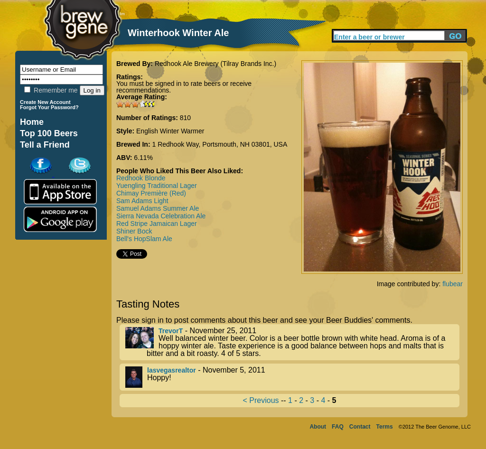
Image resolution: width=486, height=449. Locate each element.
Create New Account (45, 102)
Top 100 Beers (49, 133)
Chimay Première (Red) (151, 193)
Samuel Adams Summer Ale (157, 208)
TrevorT (171, 331)
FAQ (338, 426)
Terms (384, 426)
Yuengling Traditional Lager (156, 185)
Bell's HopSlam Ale (144, 239)
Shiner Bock (134, 231)
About (317, 426)
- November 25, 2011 (292, 342)
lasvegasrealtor (171, 370)
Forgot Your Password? (49, 107)
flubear (452, 284)
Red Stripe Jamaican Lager (156, 223)
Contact (360, 426)
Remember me (50, 90)
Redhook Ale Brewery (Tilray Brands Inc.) (215, 63)
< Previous (261, 400)
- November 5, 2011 (292, 377)
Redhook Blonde (141, 178)
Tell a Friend (45, 145)
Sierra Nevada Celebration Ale (161, 216)
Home (32, 122)
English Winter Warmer (170, 131)
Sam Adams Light (142, 201)
